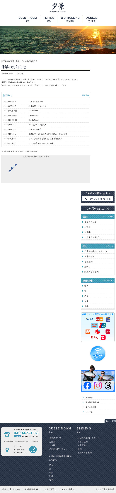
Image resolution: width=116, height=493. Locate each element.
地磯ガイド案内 (91, 272)
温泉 (86, 301)
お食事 (87, 232)
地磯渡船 (88, 261)
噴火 (86, 285)
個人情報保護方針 (93, 402)
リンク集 (89, 412)
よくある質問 (91, 407)
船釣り (87, 266)
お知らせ (20, 74)
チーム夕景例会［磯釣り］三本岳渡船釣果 (45, 139)
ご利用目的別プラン (93, 237)
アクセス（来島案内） (67, 489)
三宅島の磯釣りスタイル (95, 251)
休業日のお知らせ (36, 101)
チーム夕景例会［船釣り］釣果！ (42, 143)
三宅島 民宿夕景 (108, 489)
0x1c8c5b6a (33, 111)
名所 (86, 296)
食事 (86, 306)
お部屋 (87, 227)
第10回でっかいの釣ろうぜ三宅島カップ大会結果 (48, 134)
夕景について (90, 222)
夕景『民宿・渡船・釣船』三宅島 (36, 156)
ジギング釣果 (35, 129)
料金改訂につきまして (37, 106)
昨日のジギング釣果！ (37, 125)
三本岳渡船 (89, 256)
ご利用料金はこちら (97, 208)
